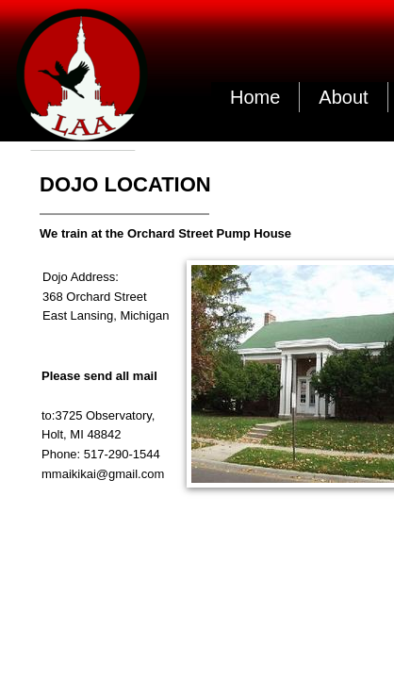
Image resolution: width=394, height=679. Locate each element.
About (343, 97)
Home (255, 97)
